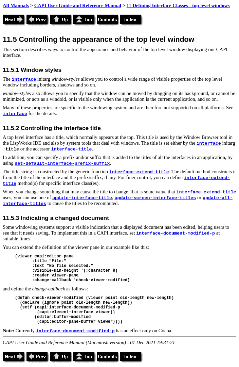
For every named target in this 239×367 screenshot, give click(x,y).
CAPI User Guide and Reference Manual (77, 5)
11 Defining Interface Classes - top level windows (178, 5)
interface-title (71, 149)
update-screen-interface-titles (155, 198)
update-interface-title (82, 198)
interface (24, 79)
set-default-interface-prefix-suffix (62, 163)
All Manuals (16, 5)
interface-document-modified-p (175, 233)
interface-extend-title (139, 172)
